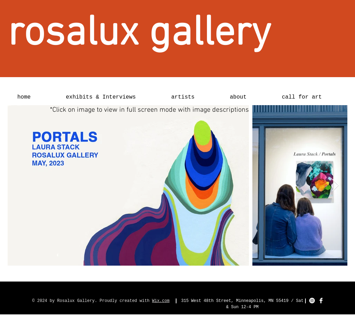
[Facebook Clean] (321, 300)
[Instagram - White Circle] (312, 300)
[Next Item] (335, 185)
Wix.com (161, 300)
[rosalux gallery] (139, 34)
